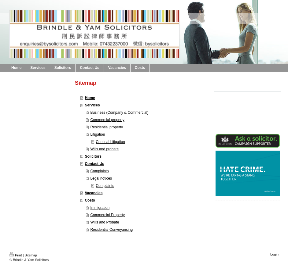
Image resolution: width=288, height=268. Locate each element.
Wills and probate (104, 149)
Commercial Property (107, 215)
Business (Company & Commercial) (119, 112)
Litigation (97, 134)
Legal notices (101, 178)
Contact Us (94, 164)
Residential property (106, 127)
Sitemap (31, 255)
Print (15, 255)
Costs (90, 200)
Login (274, 254)
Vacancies (93, 193)
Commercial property (107, 120)
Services (92, 105)
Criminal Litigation (110, 142)
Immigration (99, 207)
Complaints (99, 171)
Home (90, 98)
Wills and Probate (104, 222)
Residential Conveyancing (111, 229)
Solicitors (93, 156)
